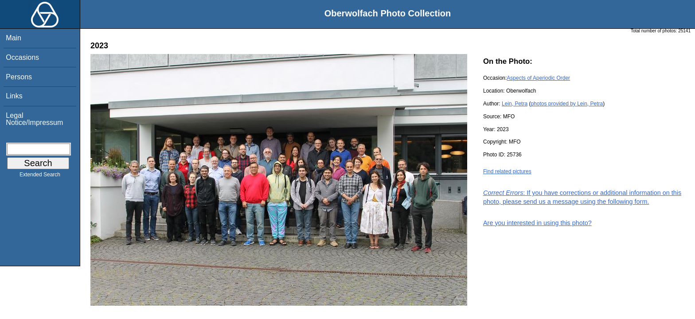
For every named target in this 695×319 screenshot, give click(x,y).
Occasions (22, 57)
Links (14, 96)
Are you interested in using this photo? (537, 222)
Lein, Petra (514, 104)
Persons (19, 77)
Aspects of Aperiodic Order (538, 78)
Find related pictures (507, 171)
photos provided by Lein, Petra (567, 104)
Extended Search (40, 176)
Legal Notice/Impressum (34, 119)
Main (13, 38)
